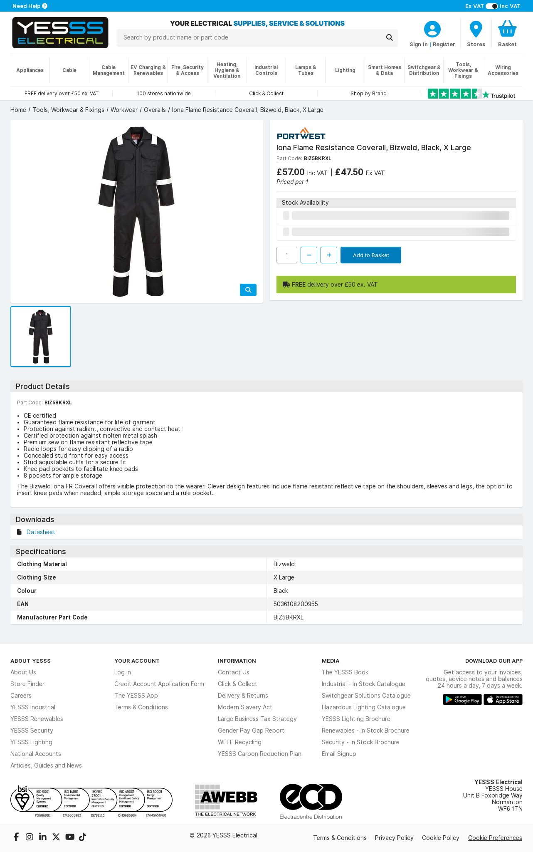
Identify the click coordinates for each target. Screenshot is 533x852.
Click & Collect (237, 684)
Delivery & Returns (243, 695)
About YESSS (30, 660)
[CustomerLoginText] (432, 27)
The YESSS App (136, 695)
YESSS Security (31, 730)
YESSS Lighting (31, 742)
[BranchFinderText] (476, 33)
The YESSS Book (345, 672)
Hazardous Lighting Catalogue (364, 707)
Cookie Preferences (495, 838)
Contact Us (233, 672)
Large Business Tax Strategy (257, 719)
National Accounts (35, 753)
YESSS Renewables (36, 719)
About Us (23, 672)
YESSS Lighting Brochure (356, 719)
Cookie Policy (440, 838)
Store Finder (27, 684)
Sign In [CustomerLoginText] (419, 44)
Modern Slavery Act (245, 707)
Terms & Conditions (141, 707)
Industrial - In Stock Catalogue (363, 684)
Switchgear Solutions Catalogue (366, 695)
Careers (21, 695)
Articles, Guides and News (46, 765)
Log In (122, 672)
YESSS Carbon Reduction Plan (259, 753)
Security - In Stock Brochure (361, 742)
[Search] (389, 37)
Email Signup (339, 753)
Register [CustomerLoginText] (444, 44)
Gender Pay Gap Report (251, 730)
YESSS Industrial (32, 707)
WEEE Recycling (240, 742)
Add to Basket (371, 255)
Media (331, 660)
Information (237, 660)
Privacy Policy (394, 838)
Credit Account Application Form (159, 684)
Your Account (137, 660)
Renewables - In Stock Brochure (366, 730)
